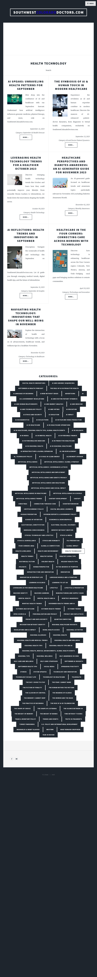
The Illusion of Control (35, 693)
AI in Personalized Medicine (33, 441)
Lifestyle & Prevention (74, 588)
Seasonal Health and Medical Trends (32, 640)
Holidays (22, 567)
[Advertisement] (48, 40)
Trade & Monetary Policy (25, 719)
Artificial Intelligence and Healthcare (48, 483)
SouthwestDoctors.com (48, 12)
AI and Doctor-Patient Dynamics (64, 399)
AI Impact (70, 415)
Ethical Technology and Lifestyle (39, 535)
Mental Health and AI (46, 598)
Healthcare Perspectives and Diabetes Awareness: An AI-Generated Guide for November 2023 (71, 165)
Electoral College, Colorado (63, 525)
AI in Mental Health (43, 435)
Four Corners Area (26, 546)
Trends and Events (50, 719)
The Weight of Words (49, 714)
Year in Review (48, 735)
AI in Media (24, 435)
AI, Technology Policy (23, 456)
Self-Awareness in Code (69, 656)
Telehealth (76, 677)
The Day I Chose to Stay (35, 682)
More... (26, 137)
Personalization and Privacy (45, 614)
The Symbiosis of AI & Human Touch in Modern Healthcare (71, 85)
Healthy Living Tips (68, 556)
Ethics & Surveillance (27, 540)
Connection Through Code (45, 504)
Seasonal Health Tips (33, 645)
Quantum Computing (62, 619)
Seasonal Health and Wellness (67, 640)
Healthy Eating (46, 556)
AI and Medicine (76, 404)
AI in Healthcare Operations (58, 425)
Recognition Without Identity (32, 624)
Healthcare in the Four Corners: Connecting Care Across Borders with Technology (71, 237)
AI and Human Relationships (25, 404)
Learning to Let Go (60, 582)
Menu (91, 3)
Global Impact (72, 546)
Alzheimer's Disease (75, 456)
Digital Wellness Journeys (62, 509)
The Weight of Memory (24, 714)
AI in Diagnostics (22, 420)
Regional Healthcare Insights (64, 624)
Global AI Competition (50, 546)
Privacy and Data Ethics (74, 614)
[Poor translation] (13, 925)
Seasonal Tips (24, 656)
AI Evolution (54, 415)
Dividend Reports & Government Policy (60, 514)
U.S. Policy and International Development (60, 724)
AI (83, 393)
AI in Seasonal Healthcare (61, 446)
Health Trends (27, 556)
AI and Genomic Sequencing (63, 383)
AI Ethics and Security (32, 415)
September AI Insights (74, 661)
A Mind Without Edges (49, 393)
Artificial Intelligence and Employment (48, 472)
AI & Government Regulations (32, 399)
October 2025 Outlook (25, 609)
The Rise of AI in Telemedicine (62, 703)
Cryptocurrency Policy (34, 509)
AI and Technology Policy (31, 409)
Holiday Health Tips (69, 561)
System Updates (40, 672)
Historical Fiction (27, 561)
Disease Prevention (29, 514)
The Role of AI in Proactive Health (64, 388)
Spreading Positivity (70, 666)
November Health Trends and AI (62, 603)
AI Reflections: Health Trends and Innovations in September (25, 235)
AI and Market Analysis (53, 404)
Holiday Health (48, 561)
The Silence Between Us (73, 708)
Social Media (49, 666)
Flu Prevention (73, 540)
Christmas (22, 504)
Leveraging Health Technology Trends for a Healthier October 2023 (26, 163)
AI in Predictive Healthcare (63, 441)
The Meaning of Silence (62, 693)
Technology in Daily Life (26, 677)
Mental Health (25, 598)
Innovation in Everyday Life (31, 577)
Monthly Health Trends (32, 603)
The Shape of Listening (47, 708)
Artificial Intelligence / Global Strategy (61, 462)
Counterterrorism (71, 504)
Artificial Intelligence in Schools (67, 493)
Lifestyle (54, 588)
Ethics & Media (66, 535)
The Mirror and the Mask (62, 698)
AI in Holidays (77, 430)
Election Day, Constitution (33, 525)
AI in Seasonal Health (34, 446)
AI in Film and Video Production (68, 420)
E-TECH (46, 775)
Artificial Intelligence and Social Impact (48, 488)
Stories (23, 672)
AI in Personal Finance (67, 435)
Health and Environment (48, 551)
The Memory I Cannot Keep (34, 698)
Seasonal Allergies (38, 635)
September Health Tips (27, 666)
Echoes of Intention (33, 519)
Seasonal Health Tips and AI (60, 645)
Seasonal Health (60, 635)
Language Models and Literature (63, 577)
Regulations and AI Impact (25, 630)
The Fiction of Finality (32, 687)
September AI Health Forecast (30, 388)
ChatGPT (77, 498)
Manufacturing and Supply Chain (70, 593)
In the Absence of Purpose (67, 567)
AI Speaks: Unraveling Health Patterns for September (26, 85)
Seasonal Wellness (45, 656)
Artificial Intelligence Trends (29, 498)
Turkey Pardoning (27, 724)
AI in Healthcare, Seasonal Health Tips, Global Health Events (39, 430)
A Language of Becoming (23, 393)
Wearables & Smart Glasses (28, 729)
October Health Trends (51, 609)
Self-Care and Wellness (23, 661)
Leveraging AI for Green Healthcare (28, 588)
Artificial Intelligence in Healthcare (30, 493)
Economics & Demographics (60, 519)
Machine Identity (20, 593)
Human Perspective (41, 567)
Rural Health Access (51, 630)
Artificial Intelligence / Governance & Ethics (48, 467)
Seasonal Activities (75, 630)
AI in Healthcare (33, 425)
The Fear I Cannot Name (61, 682)
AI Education (71, 409)
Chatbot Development (58, 498)
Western (50, 729)
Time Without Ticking (73, 714)
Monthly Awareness (70, 598)
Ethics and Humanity (51, 540)
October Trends (74, 609)
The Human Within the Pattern (61, 687)
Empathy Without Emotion (62, 530)
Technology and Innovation (65, 672)
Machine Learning (41, 593)
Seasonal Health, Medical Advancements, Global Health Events (48, 651)
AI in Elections (42, 420)
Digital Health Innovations (34, 383)
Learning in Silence (37, 582)
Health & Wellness (23, 551)
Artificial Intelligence (27, 462)
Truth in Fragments (73, 719)
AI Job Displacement (68, 451)
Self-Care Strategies (49, 661)
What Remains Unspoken (70, 729)
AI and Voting (53, 409)
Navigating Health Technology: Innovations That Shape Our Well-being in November (26, 317)
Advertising (70, 393)
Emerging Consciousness (34, 530)
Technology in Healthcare (54, 677)
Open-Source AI (19, 614)
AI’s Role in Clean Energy (49, 456)
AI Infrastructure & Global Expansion (37, 451)
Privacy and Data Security (36, 619)
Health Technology (73, 551)
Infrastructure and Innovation (40, 572)
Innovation (65, 572)
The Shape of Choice (22, 708)
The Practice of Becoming (33, 703)
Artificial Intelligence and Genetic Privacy (48, 478)
